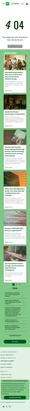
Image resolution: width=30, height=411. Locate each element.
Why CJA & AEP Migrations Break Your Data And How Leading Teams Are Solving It (15, 192)
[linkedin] (3, 406)
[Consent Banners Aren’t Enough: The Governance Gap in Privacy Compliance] (15, 253)
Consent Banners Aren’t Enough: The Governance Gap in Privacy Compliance (14, 267)
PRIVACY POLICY (6, 377)
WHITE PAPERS (6, 367)
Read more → (9, 91)
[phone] (6, 406)
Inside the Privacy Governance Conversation (15, 113)
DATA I (3, 355)
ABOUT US (4, 371)
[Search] (7, 3)
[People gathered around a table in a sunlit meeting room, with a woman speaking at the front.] (15, 62)
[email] (10, 406)
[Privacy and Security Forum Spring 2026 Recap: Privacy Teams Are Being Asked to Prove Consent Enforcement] (15, 137)
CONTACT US (6, 374)
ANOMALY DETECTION (8, 358)
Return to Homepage (15, 46)
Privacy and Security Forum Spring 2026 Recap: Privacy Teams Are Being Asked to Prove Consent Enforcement (15, 151)
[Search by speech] (4, 3)
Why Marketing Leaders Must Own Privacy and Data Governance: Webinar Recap (14, 75)
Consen (3, 352)
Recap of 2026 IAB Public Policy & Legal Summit (14, 229)
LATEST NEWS (6, 364)
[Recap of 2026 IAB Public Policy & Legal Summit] (15, 218)
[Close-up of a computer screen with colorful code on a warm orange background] (15, 179)
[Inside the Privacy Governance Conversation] (15, 102)
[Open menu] (22, 4)
